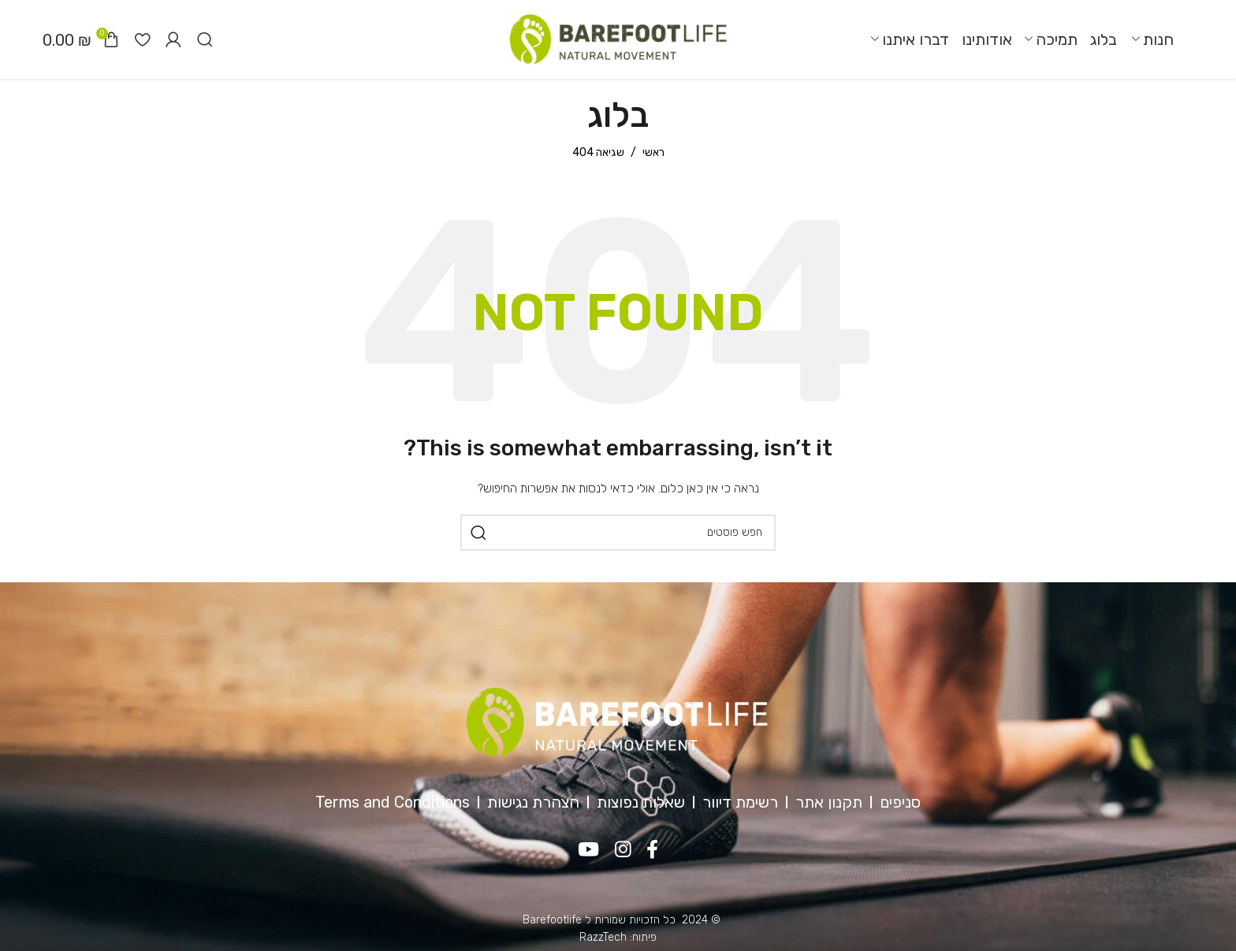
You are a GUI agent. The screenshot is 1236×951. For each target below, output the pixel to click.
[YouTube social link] (588, 850)
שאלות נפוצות (641, 802)
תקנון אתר (828, 802)
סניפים (900, 802)
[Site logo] (618, 39)
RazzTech (603, 937)
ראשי (653, 152)
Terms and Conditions (392, 802)
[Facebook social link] (653, 850)
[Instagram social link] (623, 850)
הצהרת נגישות (533, 802)
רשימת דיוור (740, 802)
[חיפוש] (205, 39)
